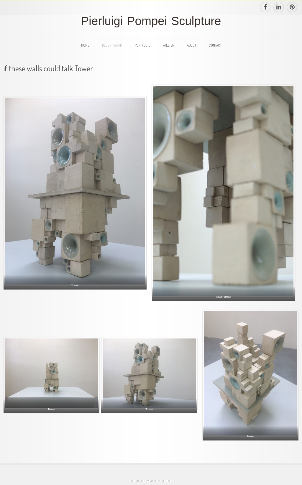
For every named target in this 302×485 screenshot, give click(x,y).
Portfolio (142, 45)
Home (85, 45)
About (191, 45)
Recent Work (112, 45)
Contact (215, 45)
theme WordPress (151, 481)
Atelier (168, 45)
